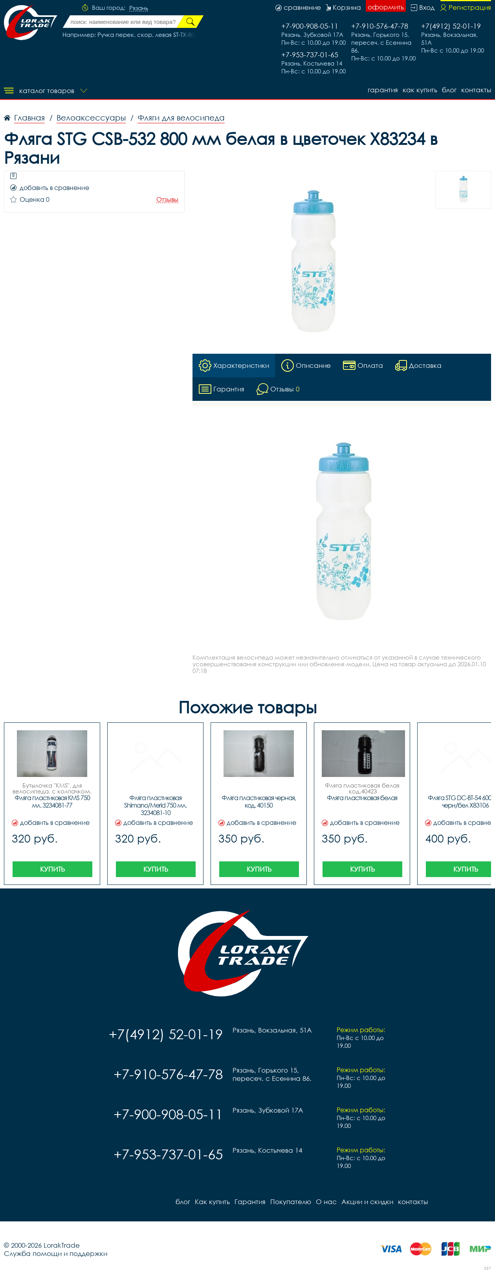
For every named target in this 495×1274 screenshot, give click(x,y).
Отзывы (167, 199)
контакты (476, 90)
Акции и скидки (367, 1201)
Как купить (420, 90)
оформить (386, 7)
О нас (326, 1201)
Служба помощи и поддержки (55, 1253)
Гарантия (383, 90)
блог (449, 90)
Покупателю (290, 1201)
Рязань (138, 8)
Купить (52, 869)
